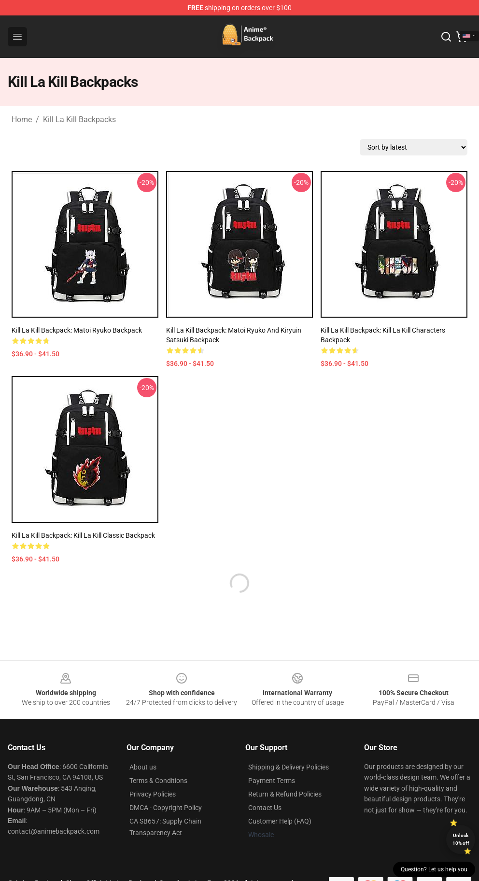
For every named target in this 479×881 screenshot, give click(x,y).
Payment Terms (271, 780)
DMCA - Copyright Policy (165, 807)
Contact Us (265, 807)
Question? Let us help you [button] (434, 869)
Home (22, 119)
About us (142, 767)
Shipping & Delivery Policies (288, 767)
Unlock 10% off (460, 839)
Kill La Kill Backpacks (79, 119)
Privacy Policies (152, 794)
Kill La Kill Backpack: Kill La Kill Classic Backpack (83, 535)
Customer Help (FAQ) (279, 821)
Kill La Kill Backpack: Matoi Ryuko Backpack (77, 330)
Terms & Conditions (158, 780)
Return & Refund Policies (285, 794)
